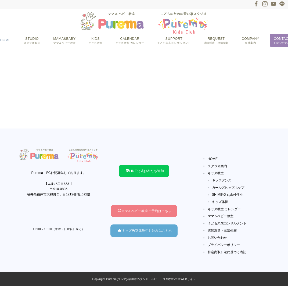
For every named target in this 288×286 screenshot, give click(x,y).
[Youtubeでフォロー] (273, 4)
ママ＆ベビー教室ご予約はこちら (145, 211)
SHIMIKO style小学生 (228, 194)
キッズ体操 (220, 202)
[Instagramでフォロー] (265, 4)
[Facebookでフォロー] (256, 4)
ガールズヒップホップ (228, 188)
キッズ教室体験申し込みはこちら (144, 231)
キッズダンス (221, 180)
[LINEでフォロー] (282, 4)
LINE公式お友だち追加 (145, 171)
